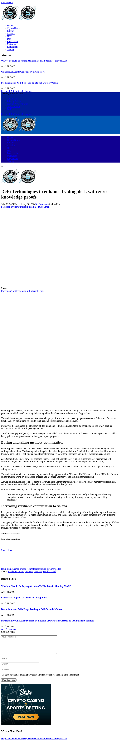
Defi (9, 39)
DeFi (3, 569)
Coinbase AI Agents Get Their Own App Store (23, 72)
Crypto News (13, 28)
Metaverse (12, 44)
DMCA (10, 109)
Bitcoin (10, 31)
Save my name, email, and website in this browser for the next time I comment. (42, 678)
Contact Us (12, 98)
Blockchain (12, 41)
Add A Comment (9, 629)
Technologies (32, 569)
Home (10, 25)
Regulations (12, 47)
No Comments (42, 204)
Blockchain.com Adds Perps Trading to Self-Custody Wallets (29, 83)
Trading (10, 49)
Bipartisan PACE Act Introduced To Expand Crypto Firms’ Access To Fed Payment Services (47, 620)
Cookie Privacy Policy (17, 104)
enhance (15, 569)
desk (8, 569)
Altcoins (11, 33)
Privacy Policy (14, 101)
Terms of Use (13, 106)
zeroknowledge (54, 569)
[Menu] (2, 166)
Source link (6, 550)
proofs (23, 569)
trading (42, 569)
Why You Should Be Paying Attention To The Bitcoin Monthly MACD (34, 61)
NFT (9, 36)
